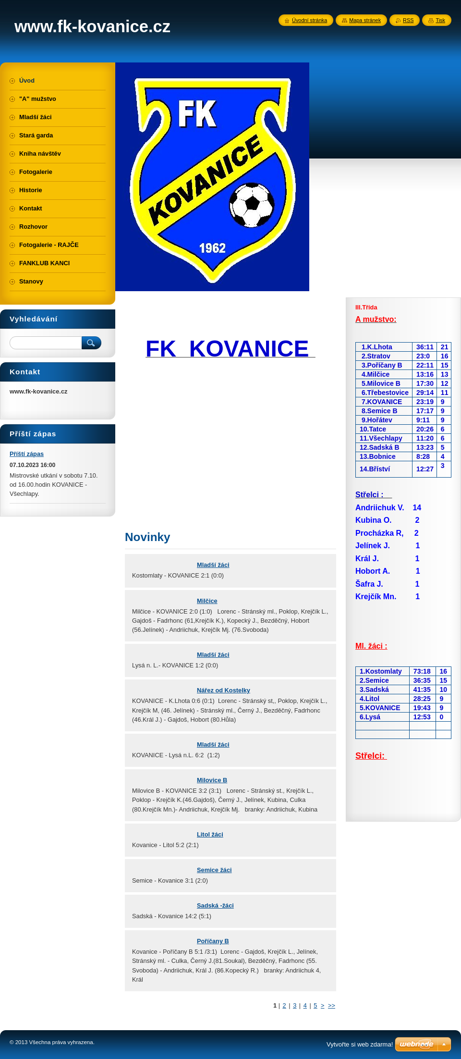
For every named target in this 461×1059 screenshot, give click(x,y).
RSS (408, 20)
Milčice (207, 600)
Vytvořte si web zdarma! (360, 1044)
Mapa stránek (365, 20)
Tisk (440, 20)
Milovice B (212, 780)
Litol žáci (210, 834)
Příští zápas (27, 453)
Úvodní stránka (309, 20)
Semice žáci (214, 870)
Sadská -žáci (215, 905)
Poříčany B (213, 941)
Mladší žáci (213, 564)
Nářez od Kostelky (223, 690)
